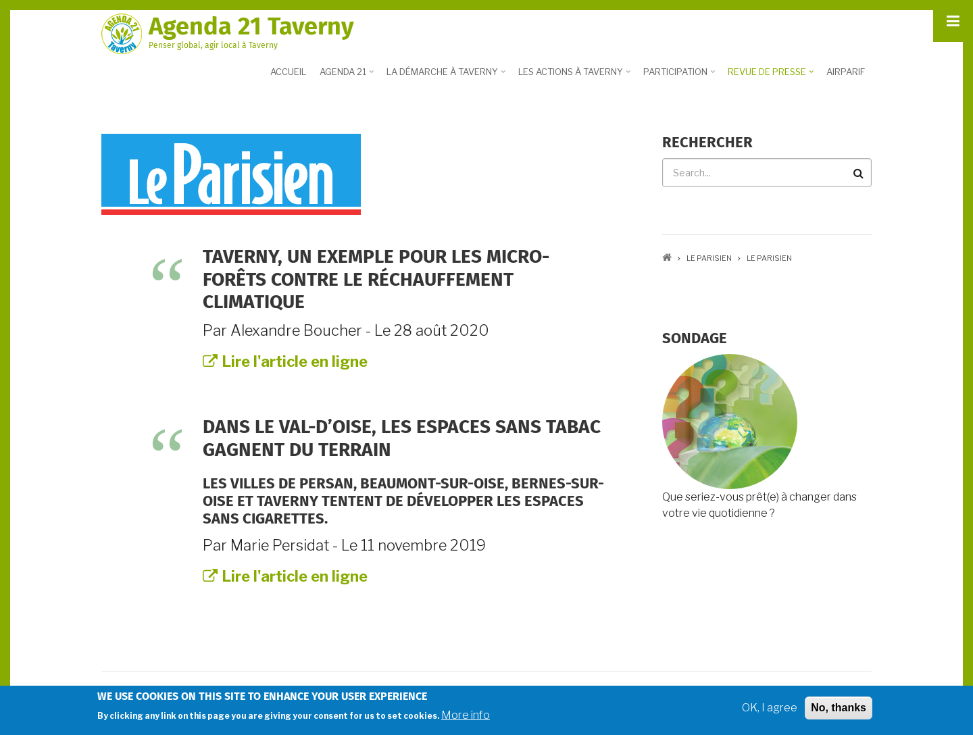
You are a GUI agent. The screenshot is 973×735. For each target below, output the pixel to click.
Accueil (288, 71)
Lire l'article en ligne (285, 361)
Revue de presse (772, 76)
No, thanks (838, 709)
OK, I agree (769, 709)
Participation (680, 76)
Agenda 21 (348, 76)
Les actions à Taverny (575, 76)
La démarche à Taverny (447, 76)
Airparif (845, 71)
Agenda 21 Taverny (251, 26)
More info (465, 717)
